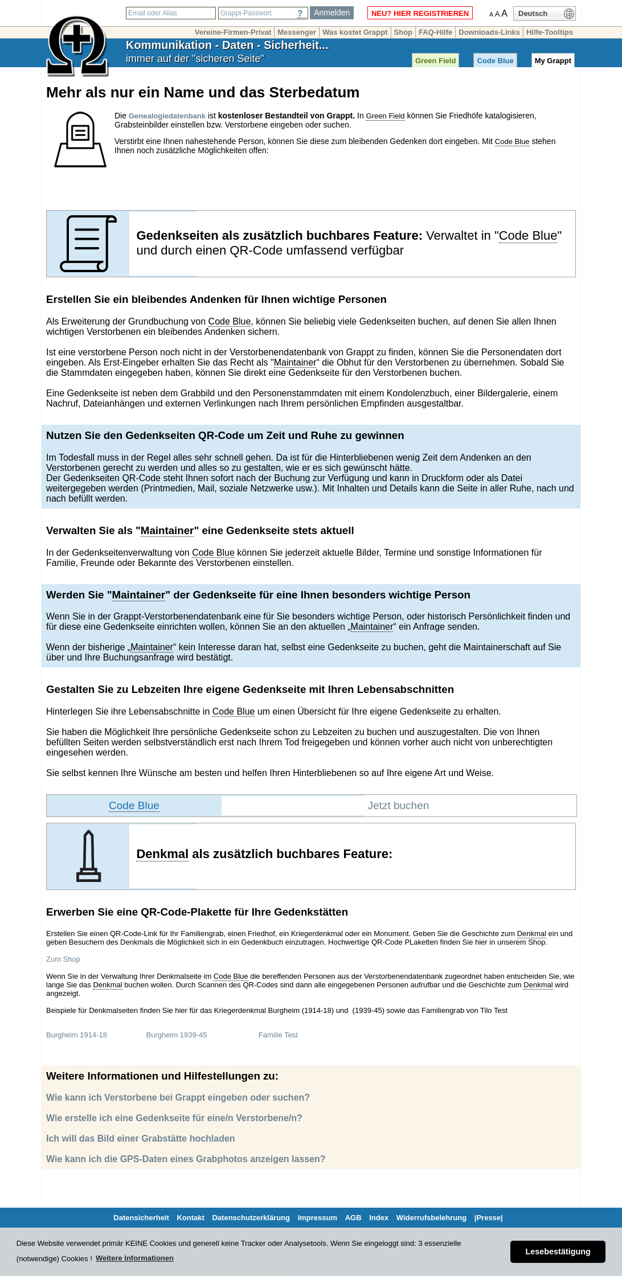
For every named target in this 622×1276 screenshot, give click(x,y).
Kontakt (190, 1217)
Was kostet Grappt (354, 32)
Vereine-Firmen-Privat (233, 32)
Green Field (435, 60)
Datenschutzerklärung (251, 1217)
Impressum (317, 1217)
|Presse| (488, 1217)
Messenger (296, 32)
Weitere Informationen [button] (135, 1258)
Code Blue (495, 60)
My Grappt (553, 60)
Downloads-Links (489, 32)
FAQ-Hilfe (435, 32)
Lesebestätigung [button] (558, 1251)
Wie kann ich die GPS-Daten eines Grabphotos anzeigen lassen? (186, 1159)
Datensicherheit (141, 1217)
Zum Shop (63, 959)
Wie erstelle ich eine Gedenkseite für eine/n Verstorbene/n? (174, 1118)
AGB (353, 1217)
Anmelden (332, 12)
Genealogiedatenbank (167, 116)
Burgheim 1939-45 (176, 1035)
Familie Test (278, 1035)
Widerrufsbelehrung (431, 1217)
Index (378, 1217)
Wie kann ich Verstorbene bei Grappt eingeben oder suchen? (178, 1097)
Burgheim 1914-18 (76, 1035)
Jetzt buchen (398, 805)
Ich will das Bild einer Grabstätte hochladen (140, 1138)
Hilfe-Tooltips (549, 32)
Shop (403, 32)
